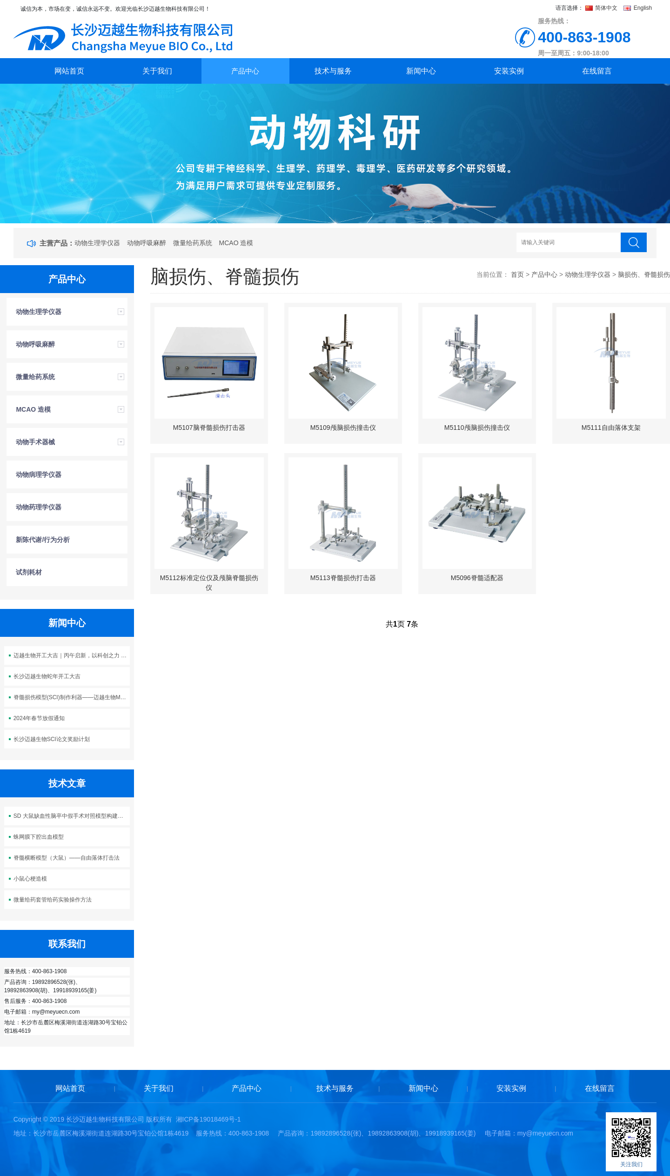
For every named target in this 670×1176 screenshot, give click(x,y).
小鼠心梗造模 (30, 878)
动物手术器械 (35, 442)
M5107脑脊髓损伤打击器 (209, 427)
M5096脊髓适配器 (477, 577)
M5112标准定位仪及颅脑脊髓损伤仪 (209, 582)
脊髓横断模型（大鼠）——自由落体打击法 (66, 858)
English (637, 8)
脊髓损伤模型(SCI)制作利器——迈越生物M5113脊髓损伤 (71, 697)
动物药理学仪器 (38, 507)
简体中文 (602, 8)
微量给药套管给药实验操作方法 (52, 899)
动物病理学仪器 (38, 474)
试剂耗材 (29, 572)
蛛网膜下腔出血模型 (38, 837)
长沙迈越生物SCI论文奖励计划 (51, 739)
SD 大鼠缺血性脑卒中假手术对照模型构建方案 (71, 816)
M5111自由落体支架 (611, 427)
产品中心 (245, 71)
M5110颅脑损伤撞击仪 (477, 427)
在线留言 (597, 71)
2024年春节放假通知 (39, 718)
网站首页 (69, 71)
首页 (517, 274)
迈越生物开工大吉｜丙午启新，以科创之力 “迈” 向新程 (71, 655)
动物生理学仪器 (97, 243)
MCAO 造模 (236, 243)
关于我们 (157, 71)
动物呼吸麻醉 (146, 243)
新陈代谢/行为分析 (43, 539)
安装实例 (509, 71)
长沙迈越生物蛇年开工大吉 (46, 676)
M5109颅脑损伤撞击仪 (343, 427)
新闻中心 (421, 71)
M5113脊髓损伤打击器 (343, 577)
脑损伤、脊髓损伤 (644, 274)
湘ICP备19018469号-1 (208, 1119)
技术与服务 (333, 71)
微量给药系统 (192, 243)
